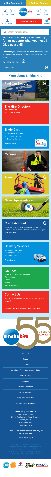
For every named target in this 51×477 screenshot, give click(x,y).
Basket (47, 21)
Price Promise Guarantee (25, 403)
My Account (7, 21)
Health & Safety (25, 376)
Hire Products (28, 22)
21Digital (29, 438)
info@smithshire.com (27, 425)
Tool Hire (25, 364)
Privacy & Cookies (25, 392)
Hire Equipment (14, 3)
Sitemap (25, 381)
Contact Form (8, 67)
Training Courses (39, 3)
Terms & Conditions (25, 387)
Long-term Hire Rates (25, 398)
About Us (25, 353)
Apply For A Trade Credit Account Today (26, 370)
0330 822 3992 (14, 62)
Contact (25, 359)
